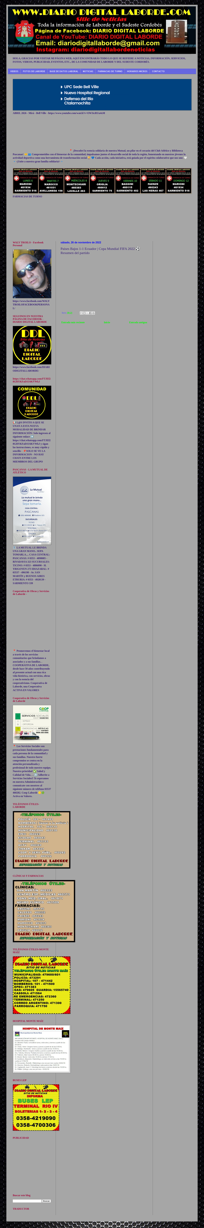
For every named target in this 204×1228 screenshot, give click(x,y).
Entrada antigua (138, 322)
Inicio (107, 322)
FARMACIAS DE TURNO (110, 71)
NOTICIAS (88, 71)
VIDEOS (14, 71)
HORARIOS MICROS (137, 71)
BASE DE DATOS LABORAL (64, 71)
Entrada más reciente (73, 322)
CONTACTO (158, 71)
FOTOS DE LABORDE (34, 71)
